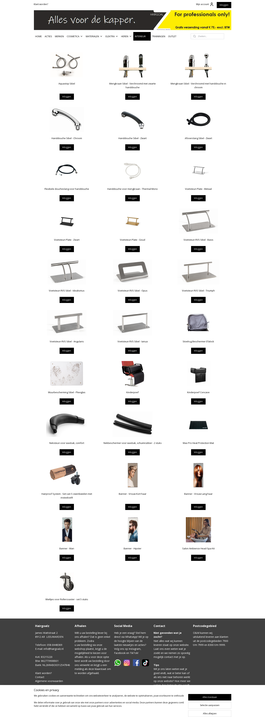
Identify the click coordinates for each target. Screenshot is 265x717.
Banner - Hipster (132, 548)
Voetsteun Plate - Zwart (66, 239)
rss (161, 710)
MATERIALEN (94, 36)
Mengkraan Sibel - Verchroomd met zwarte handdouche (132, 85)
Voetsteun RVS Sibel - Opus (132, 290)
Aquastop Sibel (66, 83)
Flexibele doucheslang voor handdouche (66, 188)
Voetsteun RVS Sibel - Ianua (132, 341)
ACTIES (48, 36)
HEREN (126, 36)
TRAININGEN (158, 36)
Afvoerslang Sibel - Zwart (198, 138)
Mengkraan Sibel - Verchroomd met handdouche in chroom (198, 85)
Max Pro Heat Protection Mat (198, 443)
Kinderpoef (132, 392)
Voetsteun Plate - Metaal (198, 188)
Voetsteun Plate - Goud (132, 239)
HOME (38, 36)
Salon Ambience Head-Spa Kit (198, 548)
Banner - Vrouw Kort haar (132, 493)
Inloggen (224, 4)
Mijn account (205, 4)
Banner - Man (66, 548)
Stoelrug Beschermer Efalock (198, 341)
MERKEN (59, 36)
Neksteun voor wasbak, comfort (66, 443)
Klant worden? (41, 4)
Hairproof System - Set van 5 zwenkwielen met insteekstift (66, 495)
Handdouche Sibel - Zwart (132, 138)
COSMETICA (75, 36)
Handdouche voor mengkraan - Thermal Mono (132, 188)
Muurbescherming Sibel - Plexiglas (66, 392)
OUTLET (172, 36)
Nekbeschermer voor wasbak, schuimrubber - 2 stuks (132, 443)
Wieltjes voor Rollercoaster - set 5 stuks (66, 599)
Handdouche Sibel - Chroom (66, 138)
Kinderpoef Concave (198, 392)
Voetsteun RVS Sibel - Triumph (198, 290)
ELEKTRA (111, 36)
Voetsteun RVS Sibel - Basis (198, 239)
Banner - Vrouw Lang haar (198, 493)
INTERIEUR (142, 36)
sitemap (154, 710)
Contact (39, 677)
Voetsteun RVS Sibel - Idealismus (67, 290)
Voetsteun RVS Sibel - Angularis (67, 341)
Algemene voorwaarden (49, 681)
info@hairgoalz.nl (54, 649)
